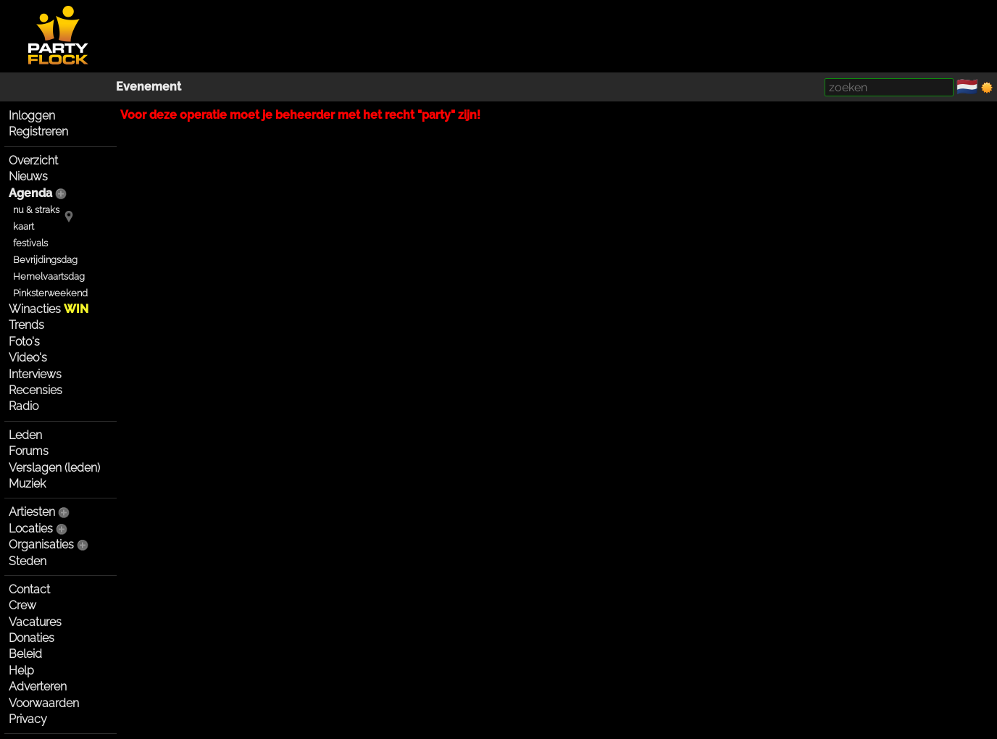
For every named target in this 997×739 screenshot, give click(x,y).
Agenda (30, 193)
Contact (29, 589)
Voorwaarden (44, 703)
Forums (29, 451)
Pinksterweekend (50, 293)
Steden (27, 561)
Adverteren (38, 686)
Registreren (38, 131)
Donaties (31, 638)
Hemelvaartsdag (49, 276)
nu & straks (36, 209)
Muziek (27, 483)
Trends (26, 325)
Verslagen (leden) (54, 468)
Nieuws (28, 176)
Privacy (28, 719)
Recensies (35, 390)
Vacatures (35, 622)
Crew (22, 605)
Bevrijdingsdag (45, 259)
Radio (23, 406)
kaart (23, 226)
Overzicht (33, 160)
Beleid (25, 654)
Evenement (148, 86)
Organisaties (41, 544)
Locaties (31, 528)
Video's (28, 357)
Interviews (35, 374)
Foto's (24, 341)
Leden (25, 435)
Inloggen (32, 115)
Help (21, 670)
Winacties (48, 309)
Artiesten (32, 512)
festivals (30, 243)
